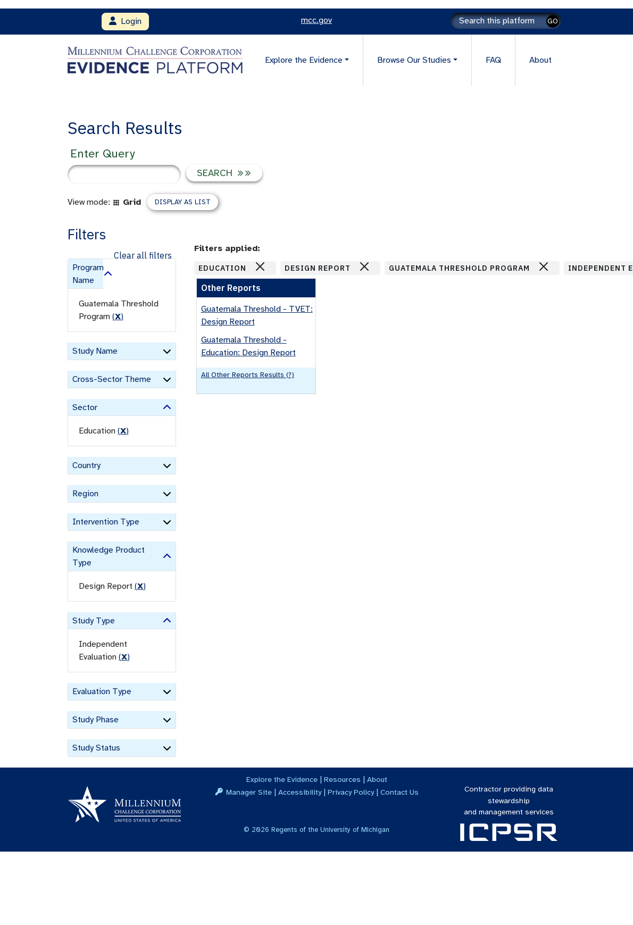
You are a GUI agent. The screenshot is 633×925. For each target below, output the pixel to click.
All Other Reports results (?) (247, 374)
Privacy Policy (351, 792)
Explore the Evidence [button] (304, 60)
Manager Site (249, 792)
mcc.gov (316, 20)
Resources (342, 779)
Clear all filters (143, 255)
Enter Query (102, 153)
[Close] (260, 266)
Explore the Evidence (282, 779)
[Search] (506, 21)
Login (125, 21)
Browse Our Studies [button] (414, 60)
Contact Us (399, 792)
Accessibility (299, 792)
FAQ (493, 60)
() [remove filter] (117, 316)
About (540, 60)
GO (552, 21)
